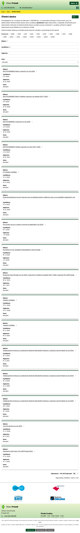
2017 (64, 34)
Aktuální (5, 87)
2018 (70, 34)
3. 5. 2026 (6, 260)
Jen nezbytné (40, 530)
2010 (19, 34)
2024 (39, 37)
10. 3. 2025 (6, 381)
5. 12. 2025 (6, 204)
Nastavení (50, 530)
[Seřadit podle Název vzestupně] (8, 40)
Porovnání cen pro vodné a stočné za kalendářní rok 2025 (24, 225)
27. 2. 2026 (6, 431)
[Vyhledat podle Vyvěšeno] (40, 50)
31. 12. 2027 (6, 157)
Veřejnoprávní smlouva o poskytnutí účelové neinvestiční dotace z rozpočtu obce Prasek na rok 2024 (39, 350)
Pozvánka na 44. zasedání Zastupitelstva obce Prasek (23, 250)
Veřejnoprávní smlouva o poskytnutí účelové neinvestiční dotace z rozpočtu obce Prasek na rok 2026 (39, 401)
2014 (44, 34)
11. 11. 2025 (6, 76)
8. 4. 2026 (6, 230)
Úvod (2, 12)
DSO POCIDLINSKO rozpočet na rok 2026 (18, 122)
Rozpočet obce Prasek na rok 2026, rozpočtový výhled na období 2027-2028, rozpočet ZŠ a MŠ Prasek (40, 275)
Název (4, 41)
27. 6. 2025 (6, 456)
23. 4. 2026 (6, 305)
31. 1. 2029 (6, 411)
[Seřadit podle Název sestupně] (8, 41)
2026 (53, 37)
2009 (12, 34)
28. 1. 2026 (6, 406)
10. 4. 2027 (6, 361)
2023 (32, 37)
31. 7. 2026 (6, 461)
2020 (11, 37)
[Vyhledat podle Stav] (40, 62)
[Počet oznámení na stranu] (75, 473)
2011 (25, 34)
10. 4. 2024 (6, 356)
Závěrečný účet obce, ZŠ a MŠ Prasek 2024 (19, 451)
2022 (25, 37)
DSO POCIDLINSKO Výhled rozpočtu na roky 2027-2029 (23, 147)
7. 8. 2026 (6, 235)
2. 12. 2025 (6, 127)
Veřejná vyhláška (10, 300)
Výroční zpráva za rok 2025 (14, 426)
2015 (51, 34)
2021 (18, 37)
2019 (5, 37)
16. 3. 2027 (6, 436)
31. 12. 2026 (6, 82)
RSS (75, 17)
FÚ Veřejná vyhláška (11, 172)
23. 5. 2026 (6, 310)
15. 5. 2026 (6, 182)
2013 (38, 34)
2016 (57, 34)
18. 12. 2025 (6, 280)
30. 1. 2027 (6, 285)
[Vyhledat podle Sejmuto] (40, 56)
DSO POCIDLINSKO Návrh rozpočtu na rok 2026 (20, 71)
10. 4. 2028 (6, 386)
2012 (31, 34)
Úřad (8, 12)
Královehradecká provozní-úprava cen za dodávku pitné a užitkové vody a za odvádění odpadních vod (39, 198)
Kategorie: (4, 34)
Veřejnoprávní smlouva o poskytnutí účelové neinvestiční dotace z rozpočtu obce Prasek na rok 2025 (39, 376)
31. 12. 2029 (6, 107)
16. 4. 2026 (6, 255)
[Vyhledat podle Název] (40, 43)
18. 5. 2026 (6, 336)
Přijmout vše (30, 530)
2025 (46, 37)
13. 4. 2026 (6, 177)
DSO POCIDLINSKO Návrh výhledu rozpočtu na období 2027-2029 (26, 96)
